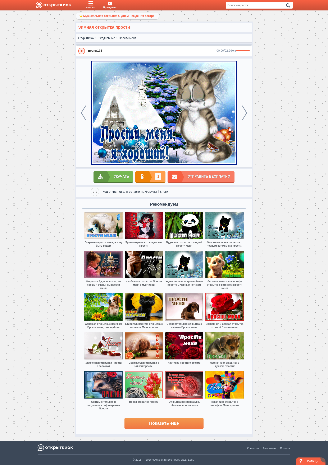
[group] (164, 50)
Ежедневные (106, 38)
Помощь (285, 448)
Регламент (269, 448)
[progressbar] (243, 51)
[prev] (83, 113)
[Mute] (234, 51)
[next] (244, 113)
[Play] (81, 51)
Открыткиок (86, 38)
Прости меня (127, 38)
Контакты (253, 448)
